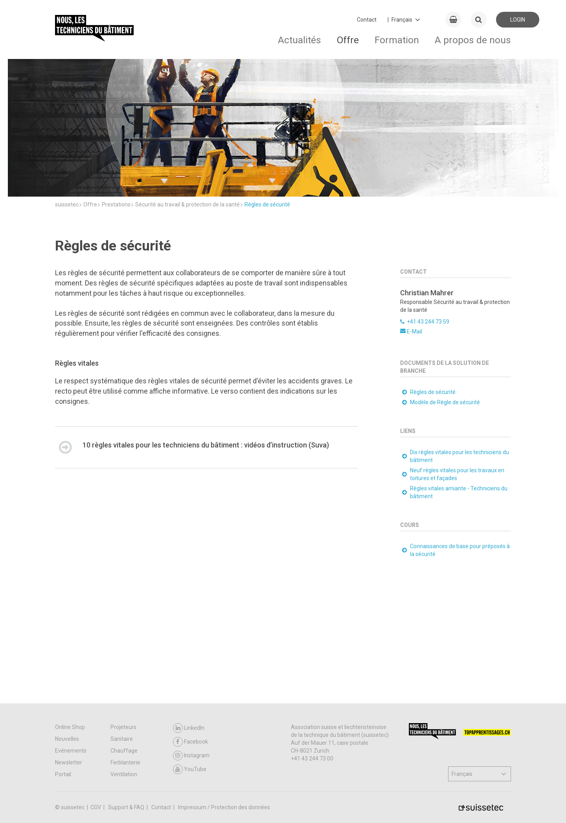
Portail (63, 774)
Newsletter (68, 762)
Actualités (299, 40)
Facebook (190, 742)
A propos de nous (473, 40)
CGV (96, 807)
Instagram (191, 755)
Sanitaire (121, 739)
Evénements (70, 751)
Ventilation (123, 774)
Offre (348, 40)
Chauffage (124, 751)
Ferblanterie (125, 762)
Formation (397, 40)
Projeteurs (123, 727)
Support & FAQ (126, 807)
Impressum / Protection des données (224, 807)
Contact (367, 20)
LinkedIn (188, 728)
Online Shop (70, 727)
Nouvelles (67, 739)
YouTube (189, 769)
